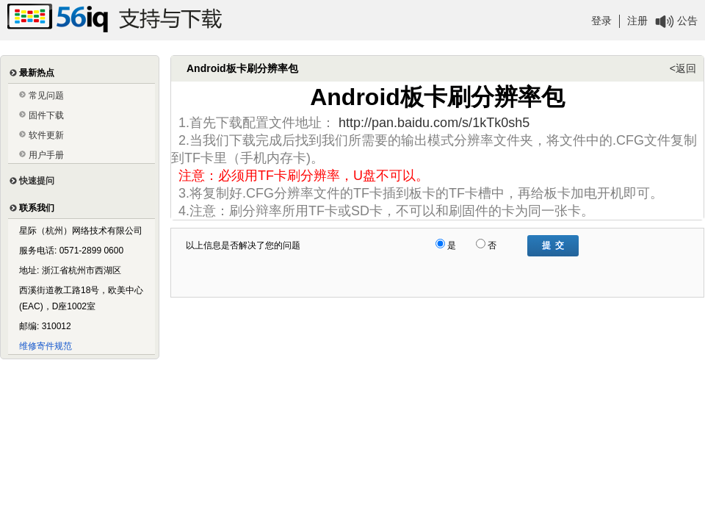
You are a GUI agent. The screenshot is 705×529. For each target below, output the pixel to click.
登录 (601, 20)
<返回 (683, 68)
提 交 (553, 245)
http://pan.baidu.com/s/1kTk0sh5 (434, 122)
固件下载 (46, 115)
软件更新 (46, 135)
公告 (687, 20)
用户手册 (46, 155)
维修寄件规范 (45, 346)
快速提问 (36, 181)
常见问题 (46, 95)
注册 (637, 20)
